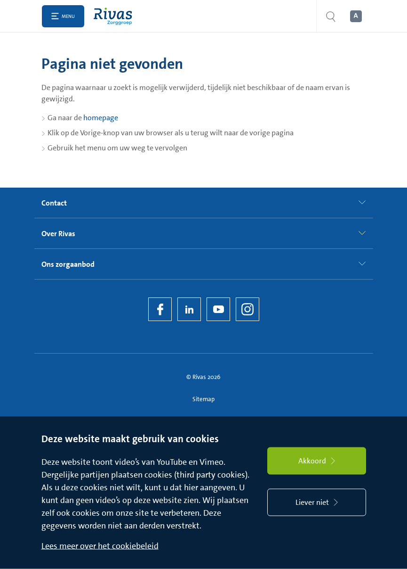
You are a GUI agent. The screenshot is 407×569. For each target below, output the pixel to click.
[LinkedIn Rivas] (189, 309)
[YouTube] (218, 309)
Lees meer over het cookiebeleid (100, 546)
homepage (100, 118)
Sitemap (203, 399)
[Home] (115, 16)
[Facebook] (160, 309)
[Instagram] (247, 309)
